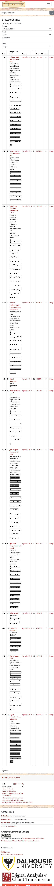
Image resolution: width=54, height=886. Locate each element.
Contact (5, 852)
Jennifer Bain (6, 819)
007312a (39, 628)
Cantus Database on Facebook (12, 855)
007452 (39, 57)
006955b (39, 303)
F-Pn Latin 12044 (11, 777)
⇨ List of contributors (8, 826)
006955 (39, 206)
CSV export (7, 796)
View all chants (8, 789)
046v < (16, 784)
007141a (39, 715)
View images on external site (13, 793)
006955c (39, 379)
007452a (39, 151)
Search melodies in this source (13, 800)
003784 (39, 391)
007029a (39, 544)
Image (51, 57)
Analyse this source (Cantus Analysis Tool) (17, 802)
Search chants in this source (13, 798)
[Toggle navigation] (49, 4)
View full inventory (9, 791)
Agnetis (24, 57)
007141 (39, 656)
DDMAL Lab (5, 823)
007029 (39, 450)
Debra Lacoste (6, 816)
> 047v (21, 784)
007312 (39, 613)
